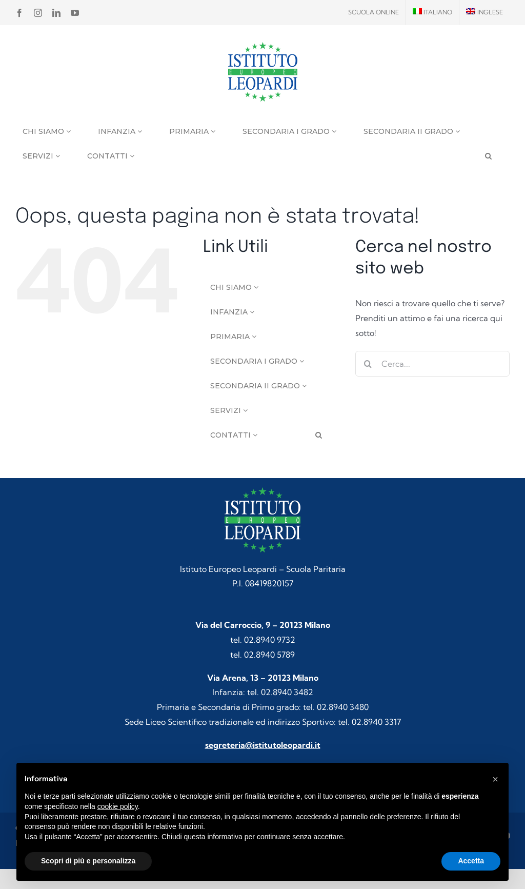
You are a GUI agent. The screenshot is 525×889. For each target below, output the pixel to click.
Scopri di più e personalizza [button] (88, 861)
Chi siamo (47, 131)
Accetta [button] (471, 861)
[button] (495, 779)
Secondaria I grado (289, 131)
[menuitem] (432, 12)
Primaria (192, 131)
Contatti (110, 156)
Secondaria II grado (412, 131)
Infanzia (120, 131)
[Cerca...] (432, 364)
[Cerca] (368, 364)
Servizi (41, 156)
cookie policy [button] (117, 806)
